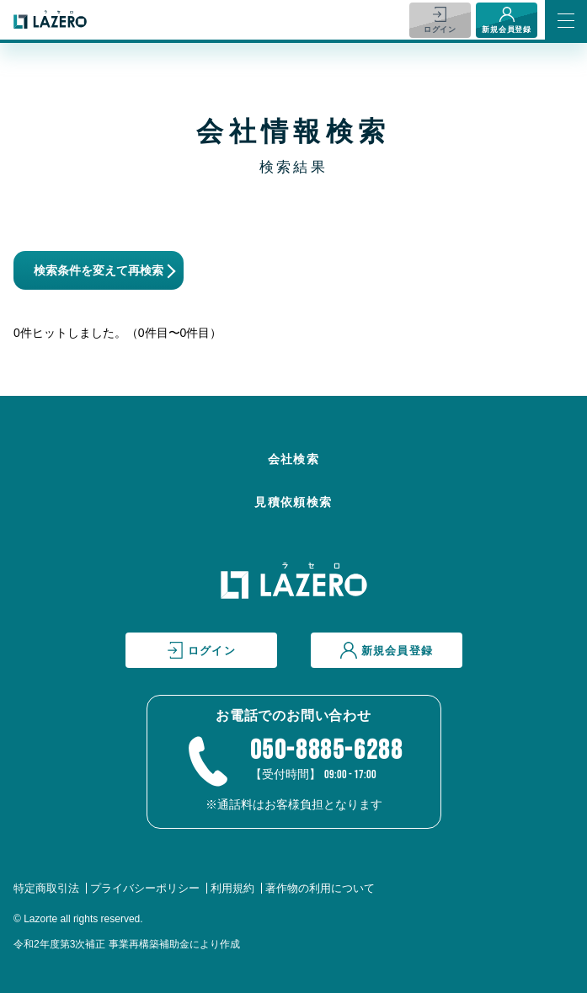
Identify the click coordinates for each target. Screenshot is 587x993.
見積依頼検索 (293, 502)
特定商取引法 (46, 888)
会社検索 (294, 459)
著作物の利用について (320, 888)
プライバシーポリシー (145, 888)
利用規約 (232, 888)
